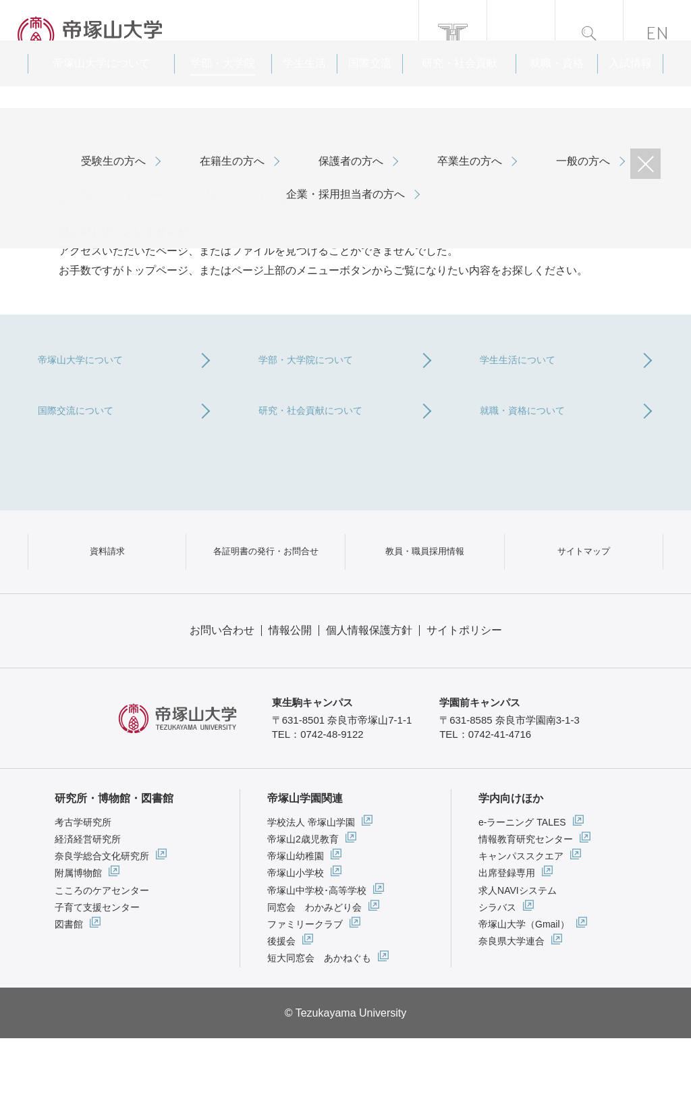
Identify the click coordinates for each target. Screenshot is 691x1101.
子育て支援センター (97, 970)
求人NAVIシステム (517, 953)
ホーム (42, 128)
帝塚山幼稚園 (295, 918)
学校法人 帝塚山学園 (311, 885)
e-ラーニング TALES (522, 885)
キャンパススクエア (520, 918)
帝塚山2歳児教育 (303, 901)
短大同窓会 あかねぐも (319, 1020)
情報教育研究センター (525, 901)
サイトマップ (583, 599)
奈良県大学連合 (511, 1003)
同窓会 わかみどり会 (314, 970)
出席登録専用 (506, 936)
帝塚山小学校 (295, 936)
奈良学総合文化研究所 (102, 918)
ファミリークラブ (305, 987)
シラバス (497, 970)
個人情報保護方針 (369, 693)
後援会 (281, 1003)
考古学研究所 (83, 885)
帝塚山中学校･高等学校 (316, 953)
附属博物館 (78, 936)
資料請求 (107, 599)
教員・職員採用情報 (424, 599)
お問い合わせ (222, 693)
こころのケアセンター (102, 953)
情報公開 (290, 693)
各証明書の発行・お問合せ (266, 599)
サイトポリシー (464, 693)
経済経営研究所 (88, 901)
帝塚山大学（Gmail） (524, 987)
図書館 (69, 987)
